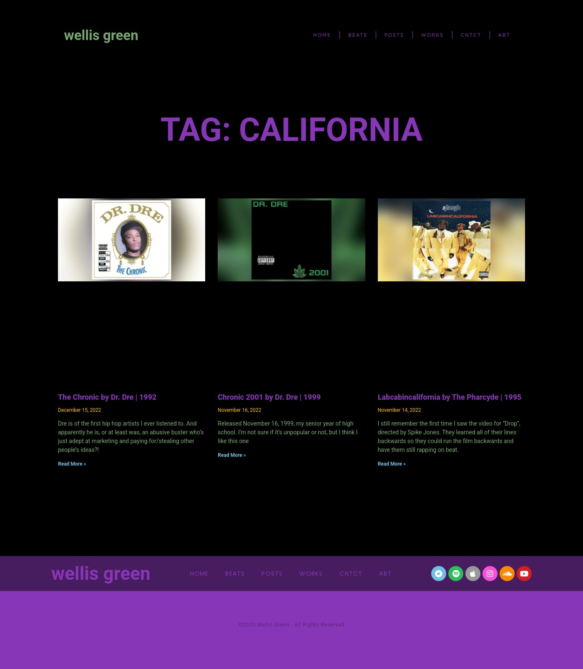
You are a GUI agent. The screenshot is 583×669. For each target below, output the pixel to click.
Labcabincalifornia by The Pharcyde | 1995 (450, 397)
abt (504, 35)
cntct (471, 35)
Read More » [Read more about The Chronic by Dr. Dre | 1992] (72, 464)
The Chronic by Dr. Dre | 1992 (107, 397)
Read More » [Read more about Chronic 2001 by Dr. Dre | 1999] (232, 455)
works (432, 35)
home (322, 35)
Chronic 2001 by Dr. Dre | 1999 (269, 397)
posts (394, 35)
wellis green (101, 35)
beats (357, 35)
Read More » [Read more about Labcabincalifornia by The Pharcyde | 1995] (392, 464)
